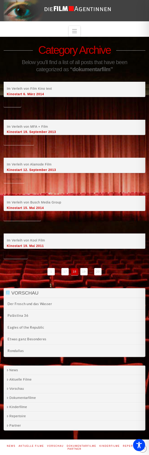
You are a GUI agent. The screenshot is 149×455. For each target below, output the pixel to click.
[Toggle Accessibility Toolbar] (139, 445)
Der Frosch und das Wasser (30, 304)
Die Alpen (14, 179)
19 (84, 271)
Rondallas (16, 351)
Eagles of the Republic (26, 327)
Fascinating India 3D (22, 217)
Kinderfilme (17, 407)
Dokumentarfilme (21, 398)
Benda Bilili (16, 255)
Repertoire (16, 416)
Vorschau (15, 388)
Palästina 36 (18, 315)
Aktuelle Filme (19, 379)
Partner (14, 425)
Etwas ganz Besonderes (27, 339)
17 (65, 271)
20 (98, 271)
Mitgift (12, 103)
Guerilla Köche (19, 141)
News (12, 370)
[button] (75, 31)
